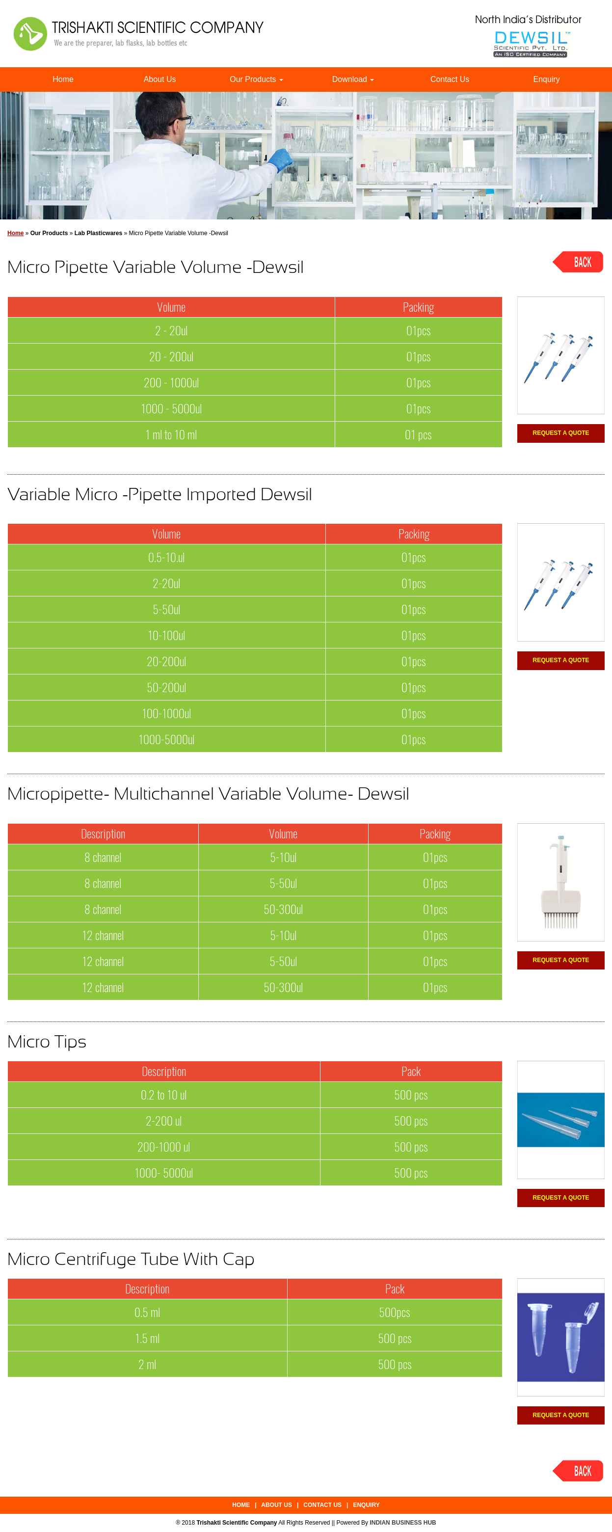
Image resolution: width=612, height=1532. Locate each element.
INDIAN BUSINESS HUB (403, 1522)
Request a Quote (561, 433)
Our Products (256, 79)
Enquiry (546, 79)
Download (353, 79)
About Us (160, 79)
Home (63, 79)
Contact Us (449, 79)
